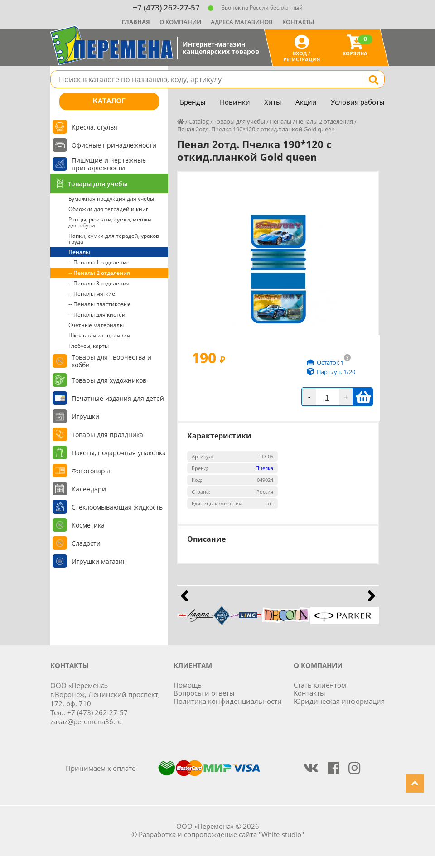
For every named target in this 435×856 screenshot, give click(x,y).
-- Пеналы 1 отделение (99, 262)
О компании (180, 22)
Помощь (188, 684)
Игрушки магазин (99, 561)
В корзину (363, 396)
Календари (89, 489)
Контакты (298, 22)
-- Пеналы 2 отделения (99, 273)
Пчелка (264, 468)
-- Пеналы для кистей (97, 314)
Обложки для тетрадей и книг (108, 209)
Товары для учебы (97, 183)
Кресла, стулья (94, 127)
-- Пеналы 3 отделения (99, 283)
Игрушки (85, 416)
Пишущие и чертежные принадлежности (109, 164)
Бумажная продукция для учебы (111, 199)
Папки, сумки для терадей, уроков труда (113, 239)
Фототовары (91, 471)
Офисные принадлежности (114, 145)
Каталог (109, 101)
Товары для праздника (107, 434)
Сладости (86, 543)
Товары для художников (109, 380)
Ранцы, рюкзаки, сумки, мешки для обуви (109, 222)
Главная (135, 22)
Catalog (198, 121)
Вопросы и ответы (204, 692)
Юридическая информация (339, 701)
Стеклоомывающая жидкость (117, 507)
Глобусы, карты (88, 346)
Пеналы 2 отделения (324, 121)
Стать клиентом (320, 684)
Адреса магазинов (242, 22)
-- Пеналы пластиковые (99, 304)
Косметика (88, 525)
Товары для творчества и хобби (111, 361)
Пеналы (79, 252)
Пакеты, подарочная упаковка (119, 453)
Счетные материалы (96, 325)
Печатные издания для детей (118, 398)
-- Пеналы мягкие (91, 294)
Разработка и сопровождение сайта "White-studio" (221, 834)
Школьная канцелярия (99, 335)
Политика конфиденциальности (228, 701)
